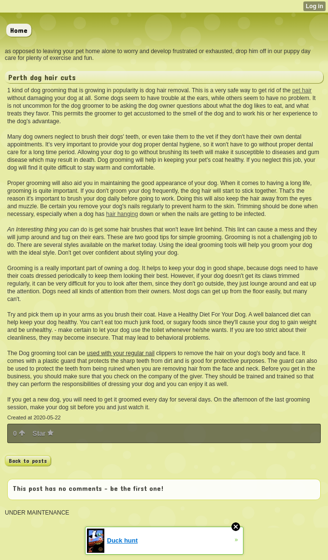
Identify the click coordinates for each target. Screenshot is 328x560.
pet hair (302, 90)
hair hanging (122, 214)
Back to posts (28, 460)
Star (43, 433)
